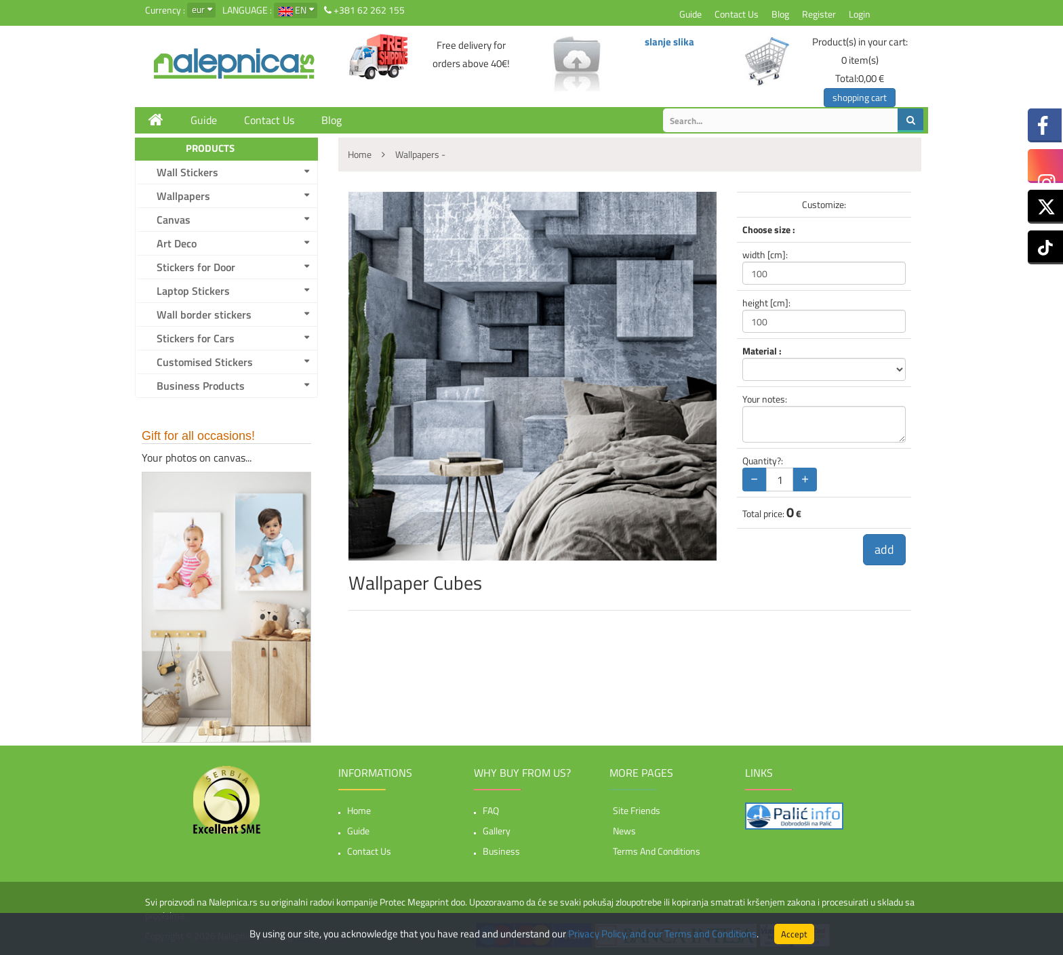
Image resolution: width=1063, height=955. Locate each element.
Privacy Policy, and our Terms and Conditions (662, 933)
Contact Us (737, 14)
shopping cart (860, 97)
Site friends (636, 810)
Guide (690, 14)
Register (819, 14)
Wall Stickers (187, 172)
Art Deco (177, 243)
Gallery (496, 831)
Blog (780, 14)
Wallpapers (183, 196)
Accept (794, 934)
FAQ (491, 810)
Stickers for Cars (196, 338)
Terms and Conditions (656, 851)
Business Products (201, 386)
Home (359, 810)
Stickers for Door (196, 267)
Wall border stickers (204, 314)
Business (501, 851)
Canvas (173, 219)
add (884, 549)
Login (859, 14)
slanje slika (669, 41)
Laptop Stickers (193, 291)
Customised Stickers (205, 362)
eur (198, 9)
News (624, 831)
